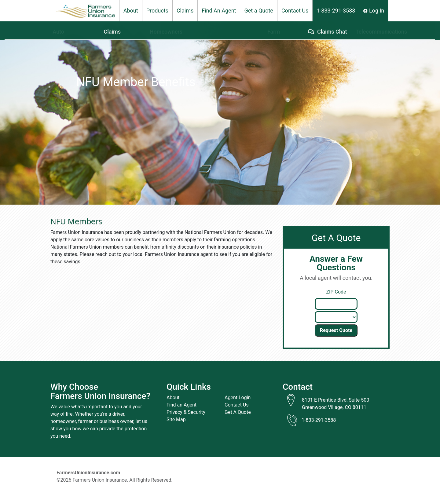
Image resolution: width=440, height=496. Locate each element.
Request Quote (336, 330)
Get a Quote (258, 10)
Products (157, 10)
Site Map (176, 419)
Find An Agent (219, 10)
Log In (373, 10)
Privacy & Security (186, 412)
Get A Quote (238, 412)
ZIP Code (336, 292)
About (130, 10)
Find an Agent (181, 405)
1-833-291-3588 (336, 10)
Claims (185, 10)
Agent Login (238, 397)
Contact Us (294, 10)
